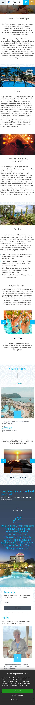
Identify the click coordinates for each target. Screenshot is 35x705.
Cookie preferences (17, 700)
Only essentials (17, 695)
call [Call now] (14, 3)
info (32, 3)
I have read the (15, 612)
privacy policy (19, 612)
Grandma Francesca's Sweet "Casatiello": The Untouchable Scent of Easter (16, 666)
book (26, 3)
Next (32, 322)
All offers (17, 383)
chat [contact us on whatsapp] (20, 3)
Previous (3, 322)
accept (17, 691)
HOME (8, 2)
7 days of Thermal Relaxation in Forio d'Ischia (15, 422)
